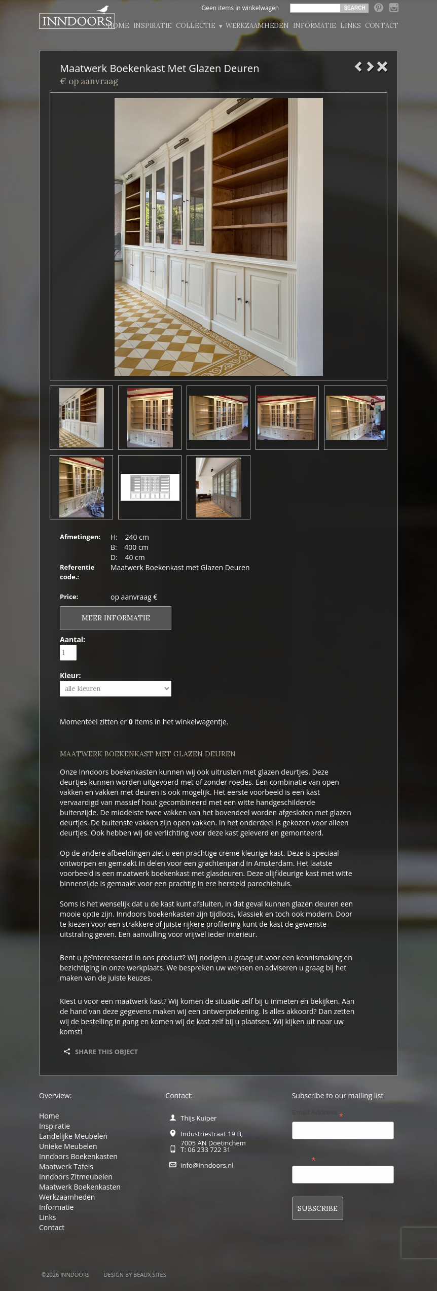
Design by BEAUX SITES (135, 1274)
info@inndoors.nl (206, 1165)
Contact (381, 25)
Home (118, 25)
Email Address (317, 1114)
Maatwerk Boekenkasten (80, 1187)
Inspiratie (152, 25)
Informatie (315, 25)
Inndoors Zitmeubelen (76, 1176)
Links (350, 25)
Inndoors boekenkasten (118, 772)
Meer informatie (116, 617)
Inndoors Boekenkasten (78, 1156)
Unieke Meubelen (68, 1146)
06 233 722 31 (209, 1149)
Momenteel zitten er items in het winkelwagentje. (144, 721)
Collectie (199, 25)
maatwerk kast (139, 1001)
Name (304, 1158)
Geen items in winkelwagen (240, 8)
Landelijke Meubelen (73, 1136)
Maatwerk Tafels (66, 1166)
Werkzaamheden (257, 25)
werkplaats (145, 967)
